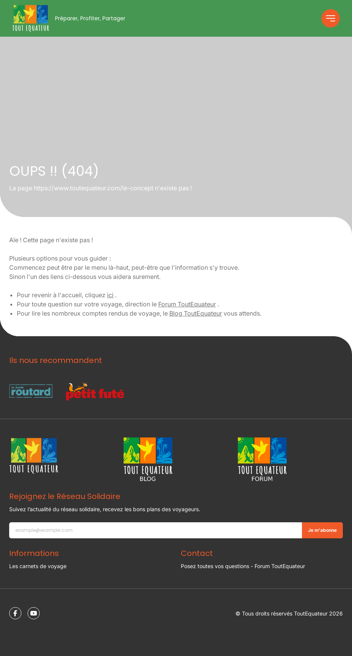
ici (110, 295)
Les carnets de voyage (38, 566)
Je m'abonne (322, 530)
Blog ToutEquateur (195, 313)
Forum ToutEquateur (187, 304)
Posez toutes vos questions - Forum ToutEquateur (243, 566)
